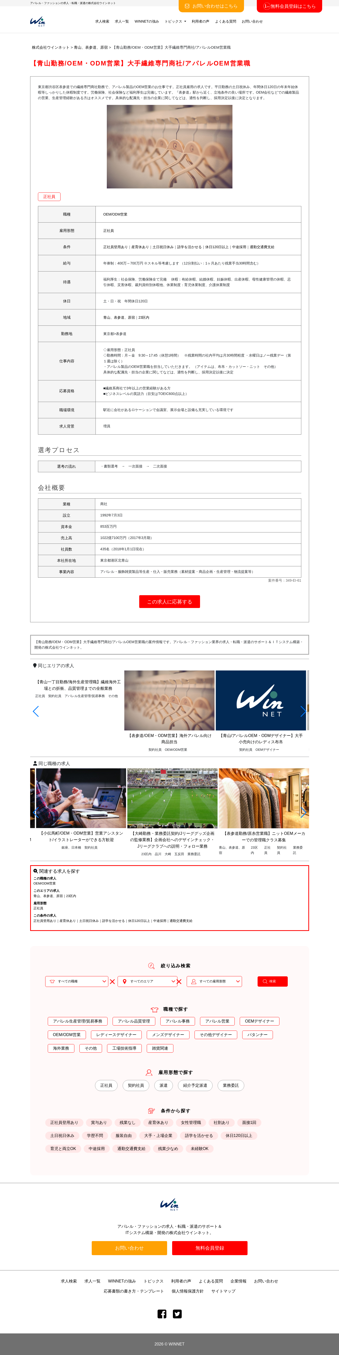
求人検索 (102, 21)
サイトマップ (223, 1291)
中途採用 (239, 247)
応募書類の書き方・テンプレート (134, 1291)
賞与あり (99, 1122)
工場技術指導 (124, 1048)
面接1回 (249, 1122)
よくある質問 (225, 21)
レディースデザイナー (116, 1035)
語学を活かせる (189, 247)
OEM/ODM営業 (115, 214)
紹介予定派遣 (195, 1085)
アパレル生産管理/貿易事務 (77, 1021)
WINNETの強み (147, 21)
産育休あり (140, 247)
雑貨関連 (160, 1048)
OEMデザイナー (259, 1021)
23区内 (144, 317)
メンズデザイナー (168, 1035)
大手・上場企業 (158, 1135)
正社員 (49, 196)
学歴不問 (95, 1135)
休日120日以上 (217, 247)
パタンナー (258, 1035)
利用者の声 (200, 21)
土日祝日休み (163, 247)
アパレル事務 (178, 1021)
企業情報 (238, 1281)
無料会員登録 (210, 1248)
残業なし (128, 1122)
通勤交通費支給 (262, 247)
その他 (91, 1048)
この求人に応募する (169, 601)
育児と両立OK (63, 1148)
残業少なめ (168, 1148)
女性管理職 (191, 1122)
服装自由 (124, 1135)
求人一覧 (122, 21)
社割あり (222, 1122)
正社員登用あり (115, 247)
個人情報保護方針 (188, 1291)
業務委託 (231, 1085)
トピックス (174, 21)
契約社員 (136, 1085)
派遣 (164, 1085)
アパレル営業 (217, 1021)
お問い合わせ (252, 21)
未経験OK (200, 1148)
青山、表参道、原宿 (119, 317)
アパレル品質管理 (134, 1021)
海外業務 (61, 1048)
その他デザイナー (216, 1035)
